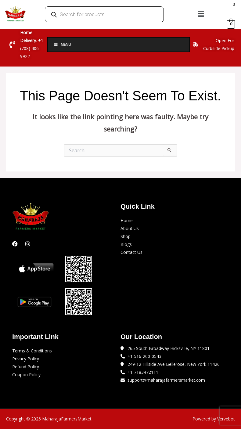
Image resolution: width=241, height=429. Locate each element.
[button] (201, 14)
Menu (62, 44)
